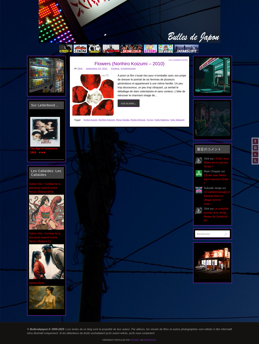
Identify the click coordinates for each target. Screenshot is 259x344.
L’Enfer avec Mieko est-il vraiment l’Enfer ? (216, 162)
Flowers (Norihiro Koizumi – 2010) (129, 63)
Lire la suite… (128, 103)
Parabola (135, 340)
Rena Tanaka (122, 120)
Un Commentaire (178, 60)
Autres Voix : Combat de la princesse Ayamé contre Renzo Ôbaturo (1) (44, 237)
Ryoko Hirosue (138, 120)
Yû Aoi (150, 120)
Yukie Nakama (161, 120)
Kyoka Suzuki (90, 120)
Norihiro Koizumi (106, 120)
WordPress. (150, 340)
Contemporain (128, 68)
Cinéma (115, 68)
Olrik (79, 68)
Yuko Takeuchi (177, 120)
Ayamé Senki (37, 283)
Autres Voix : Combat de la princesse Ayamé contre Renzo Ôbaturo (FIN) (44, 187)
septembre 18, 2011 (97, 68)
